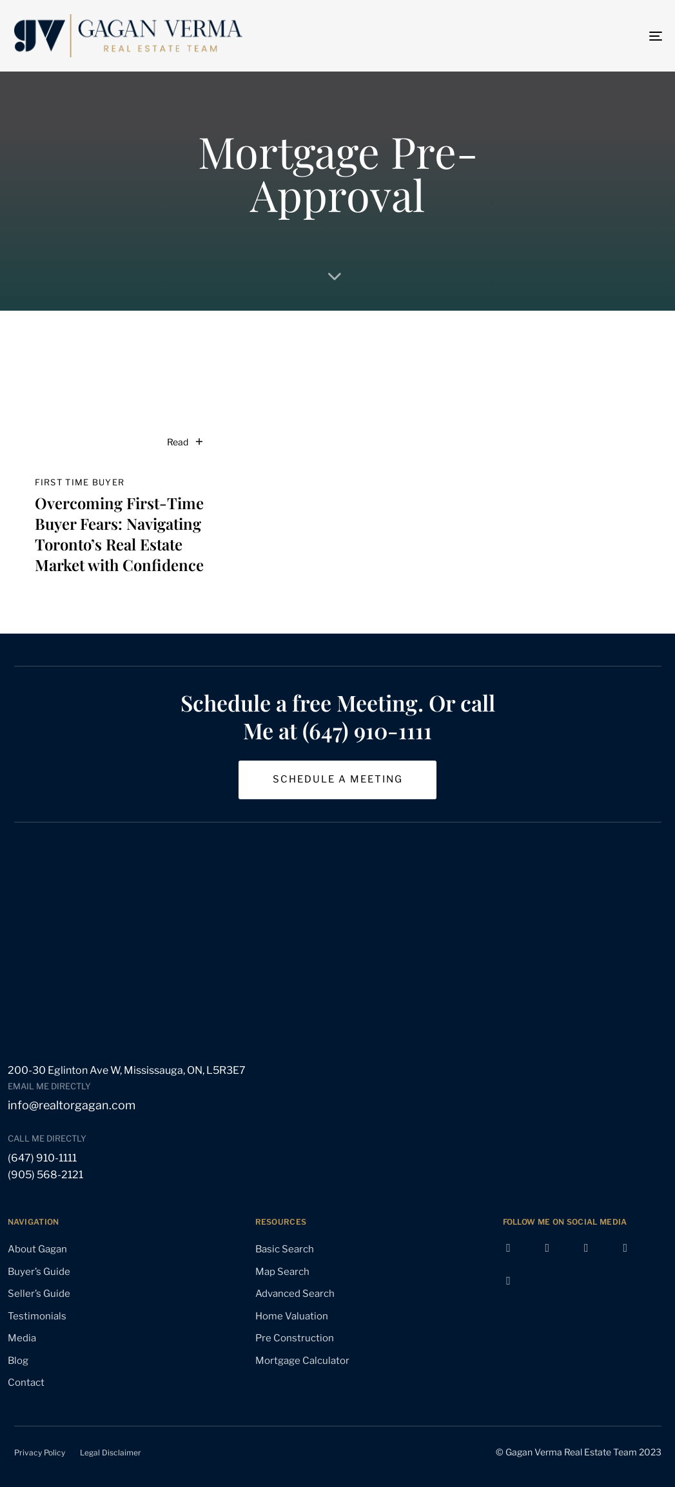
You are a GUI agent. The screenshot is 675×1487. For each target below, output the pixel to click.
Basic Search (284, 1249)
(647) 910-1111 (42, 1158)
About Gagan (37, 1249)
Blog (18, 1360)
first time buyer (80, 482)
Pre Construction (294, 1338)
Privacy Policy (39, 1452)
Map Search (282, 1272)
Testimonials (37, 1316)
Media (22, 1338)
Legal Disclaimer (110, 1452)
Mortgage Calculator (302, 1360)
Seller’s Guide (39, 1293)
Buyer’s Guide (39, 1272)
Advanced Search (295, 1293)
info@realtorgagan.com (71, 1105)
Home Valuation (291, 1316)
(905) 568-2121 (45, 1175)
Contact (26, 1382)
